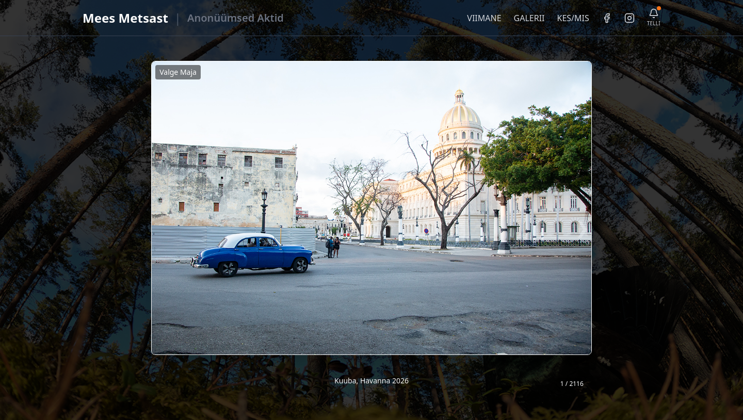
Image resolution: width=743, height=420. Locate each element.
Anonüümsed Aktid (235, 18)
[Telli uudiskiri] (653, 17)
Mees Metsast (125, 17)
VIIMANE (484, 18)
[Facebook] (607, 18)
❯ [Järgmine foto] (582, 227)
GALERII (529, 18)
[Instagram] (629, 18)
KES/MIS (573, 18)
